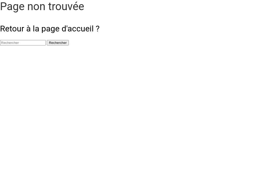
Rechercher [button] (58, 43)
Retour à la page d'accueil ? (50, 29)
